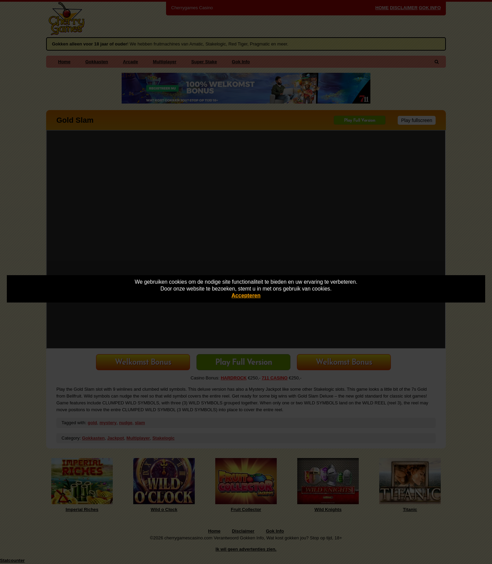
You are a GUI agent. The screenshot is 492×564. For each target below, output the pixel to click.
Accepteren (246, 295)
